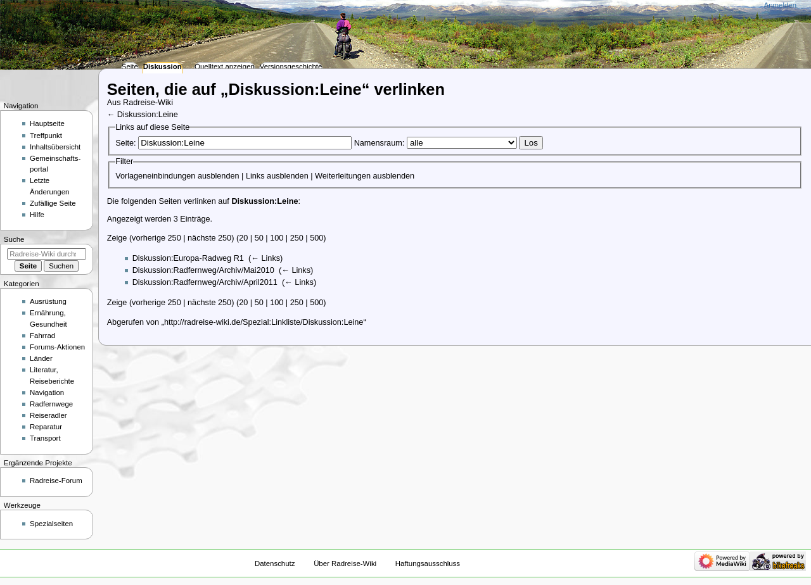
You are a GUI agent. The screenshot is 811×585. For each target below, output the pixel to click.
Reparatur (46, 427)
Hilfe (37, 214)
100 (276, 238)
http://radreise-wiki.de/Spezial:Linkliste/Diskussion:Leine (264, 322)
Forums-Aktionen (57, 347)
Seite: (125, 143)
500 (316, 238)
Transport (45, 438)
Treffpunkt (46, 135)
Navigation (47, 392)
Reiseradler (48, 415)
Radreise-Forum (56, 480)
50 (259, 238)
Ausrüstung (48, 301)
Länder (41, 358)
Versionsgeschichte (291, 66)
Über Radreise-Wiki (345, 563)
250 (296, 238)
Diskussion (162, 66)
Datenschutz (275, 563)
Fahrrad (42, 335)
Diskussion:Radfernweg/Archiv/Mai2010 (203, 270)
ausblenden (218, 176)
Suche (14, 239)
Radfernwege (51, 404)
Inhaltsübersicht (55, 147)
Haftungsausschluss (427, 563)
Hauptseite (47, 123)
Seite (130, 66)
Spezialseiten (51, 523)
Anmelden (780, 5)
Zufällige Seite (53, 203)
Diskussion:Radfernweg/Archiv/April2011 (205, 282)
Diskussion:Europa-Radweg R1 (188, 258)
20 (243, 238)
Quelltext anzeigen (225, 66)
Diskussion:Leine (147, 114)
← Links (265, 258)
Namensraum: (379, 143)
